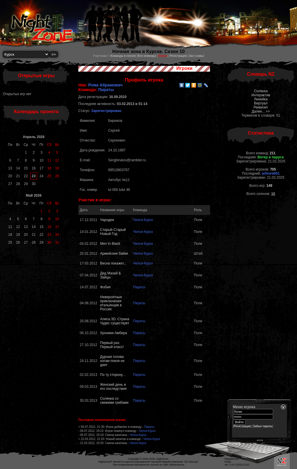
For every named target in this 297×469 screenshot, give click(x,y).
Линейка (261, 99)
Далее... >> (261, 111)
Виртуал (260, 103)
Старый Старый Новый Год (113, 232)
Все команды (146, 55)
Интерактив (260, 95)
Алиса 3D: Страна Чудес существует (114, 321)
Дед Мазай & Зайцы (110, 275)
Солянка (260, 91)
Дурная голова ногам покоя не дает (112, 361)
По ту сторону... (112, 375)
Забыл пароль (262, 426)
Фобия (105, 287)
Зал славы (196, 55)
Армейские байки (114, 253)
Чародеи (107, 220)
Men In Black (110, 244)
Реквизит (260, 107)
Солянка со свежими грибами (114, 400)
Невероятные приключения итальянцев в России (111, 303)
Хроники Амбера (113, 333)
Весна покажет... (113, 263)
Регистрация (178, 55)
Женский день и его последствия (113, 387)
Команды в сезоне (123, 55)
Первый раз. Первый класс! (112, 345)
